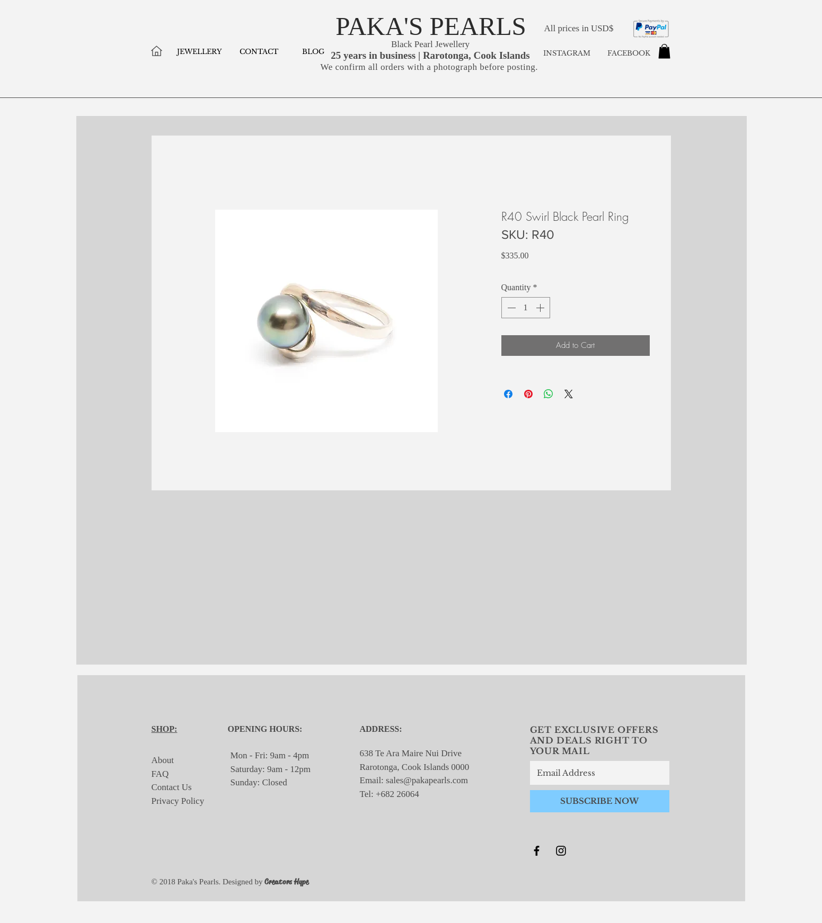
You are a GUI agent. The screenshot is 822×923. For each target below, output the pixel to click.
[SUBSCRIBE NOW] (599, 801)
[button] (664, 51)
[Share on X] (568, 394)
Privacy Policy (178, 801)
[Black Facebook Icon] (536, 850)
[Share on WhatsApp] (548, 394)
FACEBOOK (627, 53)
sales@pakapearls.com (427, 780)
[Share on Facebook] (508, 394)
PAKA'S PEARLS (430, 26)
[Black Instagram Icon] (561, 850)
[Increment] (541, 308)
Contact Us (172, 787)
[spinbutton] (526, 308)
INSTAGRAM (566, 53)
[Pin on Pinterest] (528, 394)
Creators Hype (286, 881)
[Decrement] (510, 308)
